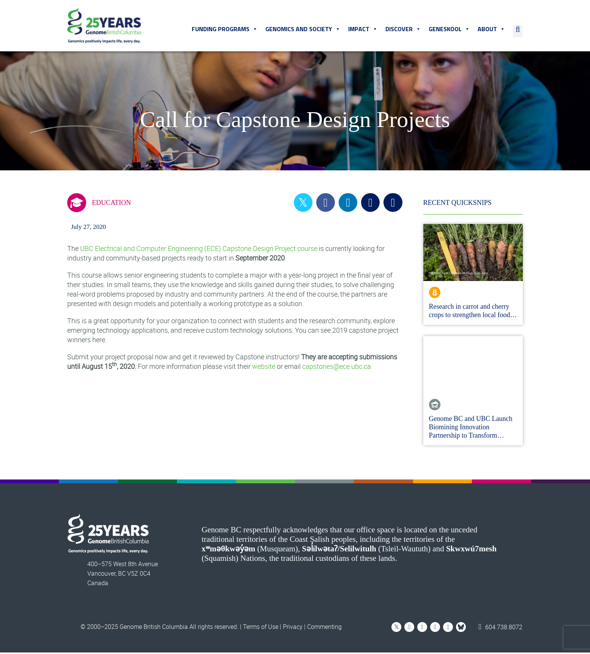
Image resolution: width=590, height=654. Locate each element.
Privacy (293, 628)
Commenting (324, 628)
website (263, 367)
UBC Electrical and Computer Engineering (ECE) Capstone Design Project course (198, 249)
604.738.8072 (501, 628)
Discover (403, 30)
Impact (363, 30)
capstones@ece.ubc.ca (336, 367)
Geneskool (449, 30)
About (492, 30)
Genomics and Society (303, 30)
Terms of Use (260, 628)
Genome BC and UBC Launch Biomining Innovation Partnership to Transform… (471, 428)
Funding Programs (225, 30)
